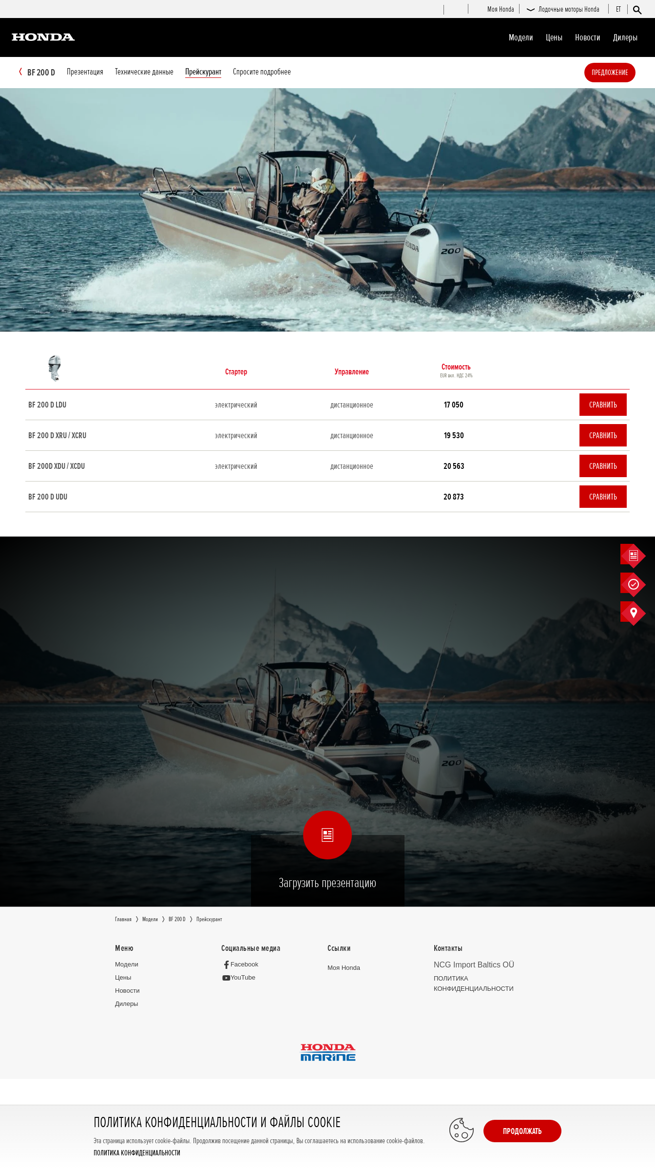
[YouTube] (241, 978)
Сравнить (603, 405)
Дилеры (625, 37)
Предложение (624, 72)
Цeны (554, 37)
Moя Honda (344, 968)
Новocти (587, 37)
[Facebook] (242, 964)
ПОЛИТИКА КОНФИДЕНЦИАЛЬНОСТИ (137, 1153)
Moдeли (521, 37)
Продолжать (522, 1131)
